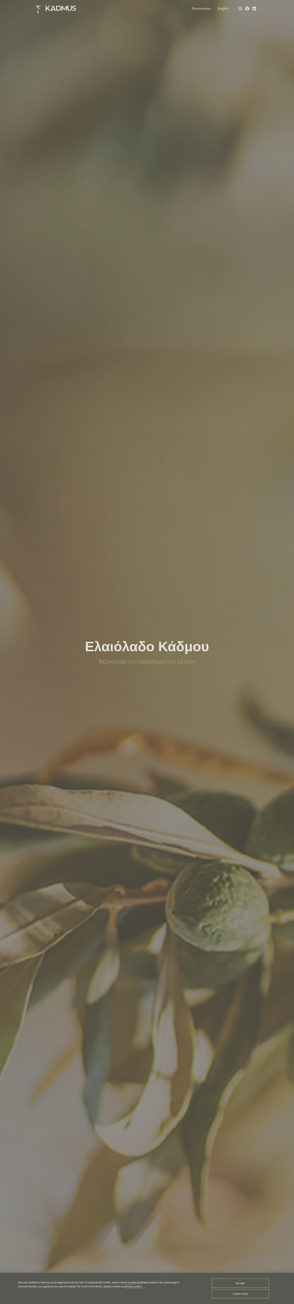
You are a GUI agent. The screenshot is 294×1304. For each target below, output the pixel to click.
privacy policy (133, 1286)
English (223, 8)
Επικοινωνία (201, 8)
